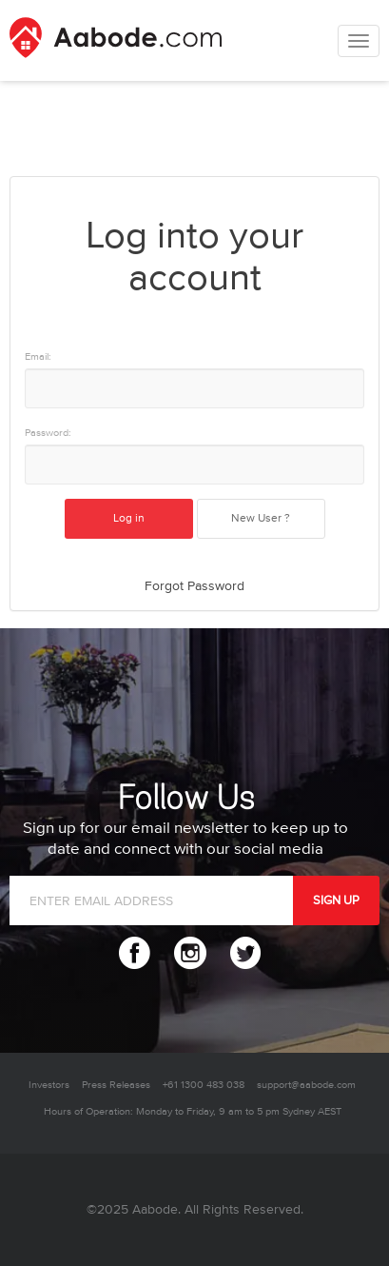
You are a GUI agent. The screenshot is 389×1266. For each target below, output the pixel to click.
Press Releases (116, 1084)
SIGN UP (336, 900)
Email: (38, 356)
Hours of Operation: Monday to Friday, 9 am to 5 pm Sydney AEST (192, 1111)
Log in (129, 518)
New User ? (260, 518)
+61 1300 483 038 (203, 1084)
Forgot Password (194, 586)
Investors (49, 1084)
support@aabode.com (306, 1084)
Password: (48, 432)
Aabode (155, 1209)
